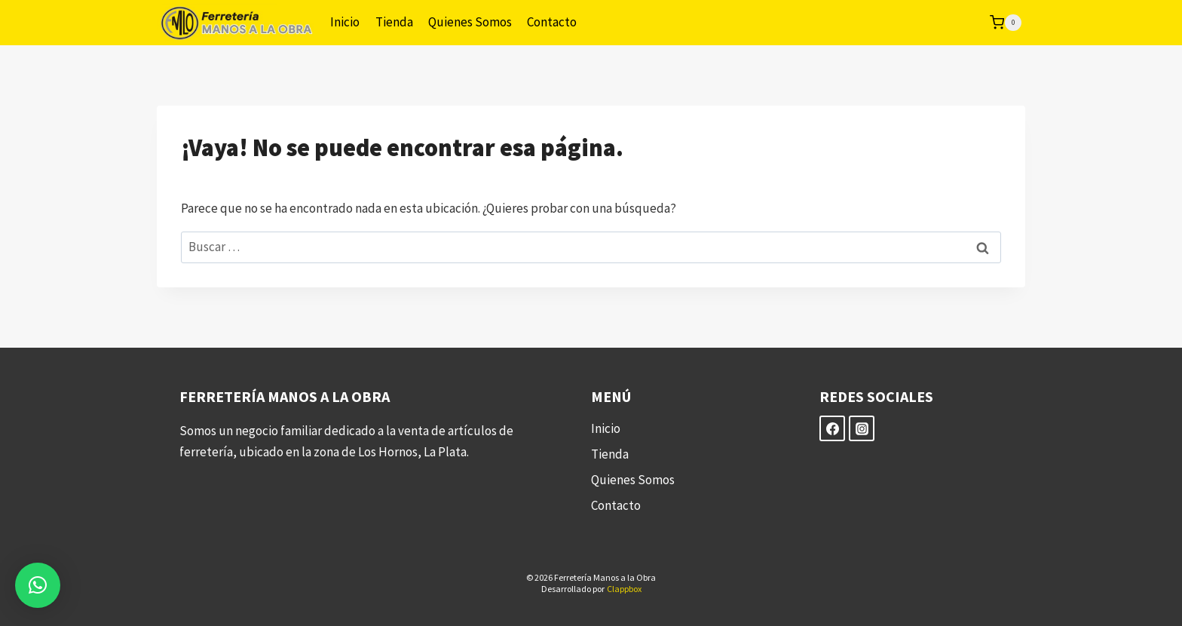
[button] (37, 585)
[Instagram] (861, 428)
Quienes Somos (470, 22)
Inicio (345, 22)
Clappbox (624, 588)
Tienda (394, 22)
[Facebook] (832, 428)
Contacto (552, 22)
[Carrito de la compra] (1005, 22)
